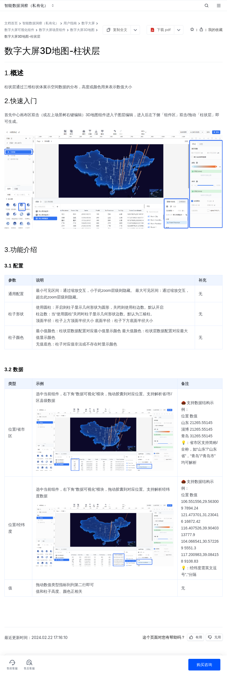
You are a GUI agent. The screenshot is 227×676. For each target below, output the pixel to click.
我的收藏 (215, 29)
